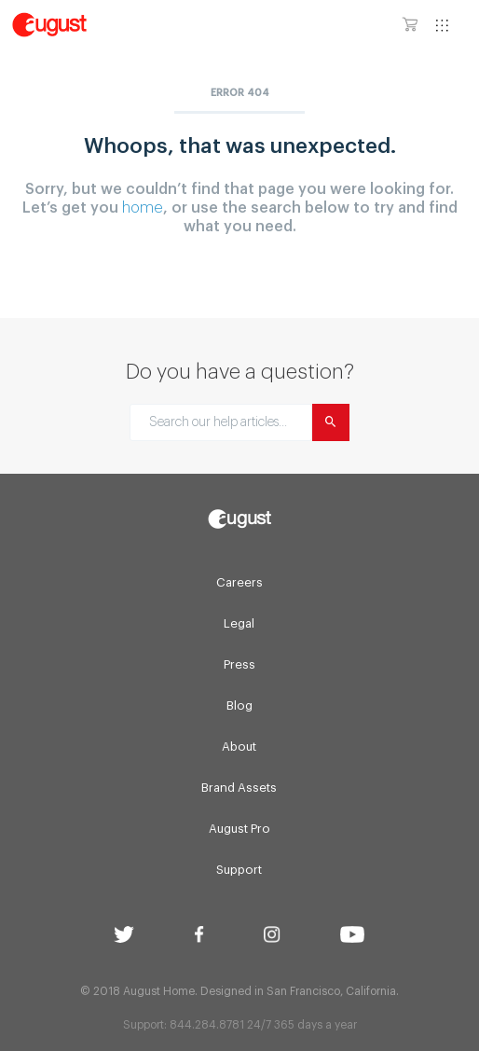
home (142, 208)
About (239, 746)
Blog (239, 705)
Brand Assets (239, 787)
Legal (239, 623)
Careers (239, 582)
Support (239, 870)
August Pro (239, 829)
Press (239, 664)
